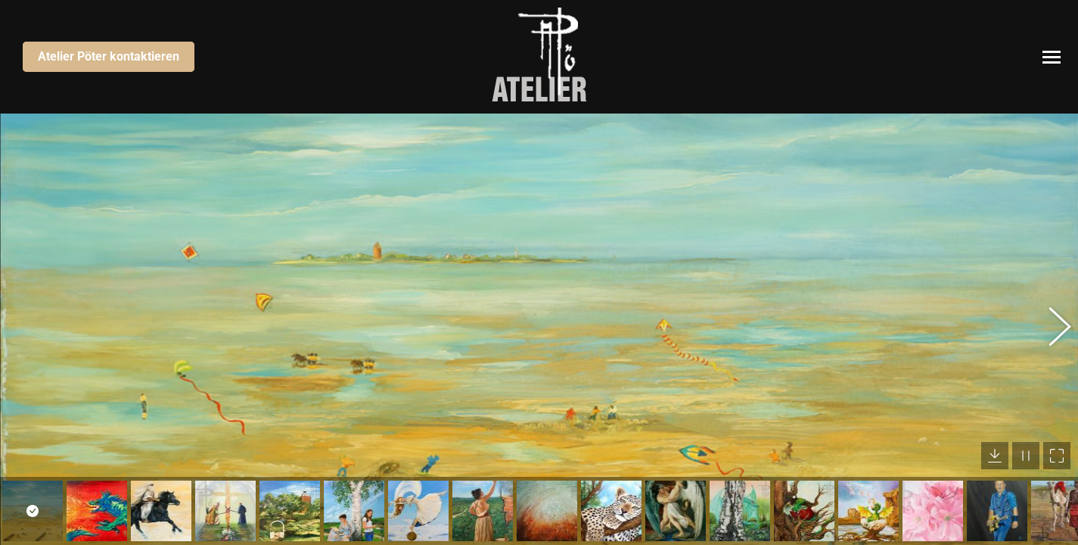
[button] (1051, 329)
